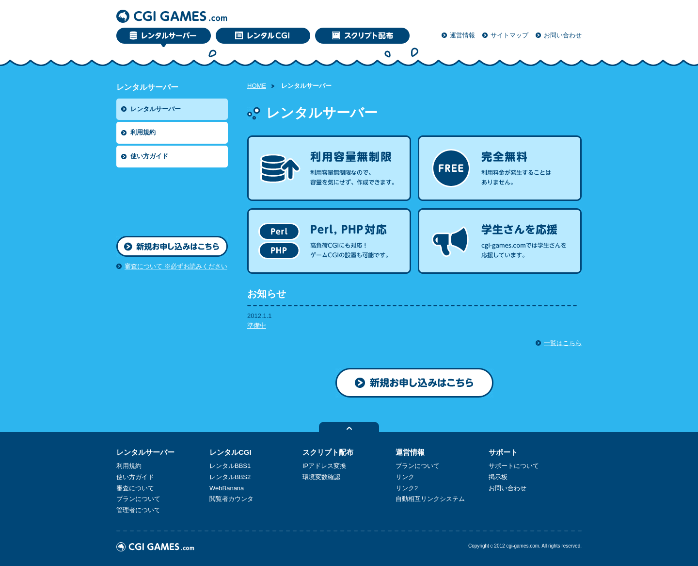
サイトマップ (509, 35)
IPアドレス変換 (324, 465)
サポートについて (514, 465)
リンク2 (407, 488)
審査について (135, 488)
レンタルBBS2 (230, 477)
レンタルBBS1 (230, 465)
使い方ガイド (149, 156)
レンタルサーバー (155, 109)
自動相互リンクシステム (430, 498)
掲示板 (498, 477)
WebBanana (226, 488)
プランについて (138, 498)
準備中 (256, 325)
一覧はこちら (563, 343)
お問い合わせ (563, 35)
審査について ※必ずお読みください (176, 266)
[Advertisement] (160, 199)
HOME (256, 85)
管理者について (138, 510)
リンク (405, 477)
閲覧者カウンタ (231, 498)
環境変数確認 (321, 477)
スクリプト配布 (327, 452)
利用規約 (143, 132)
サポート (503, 452)
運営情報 (462, 35)
